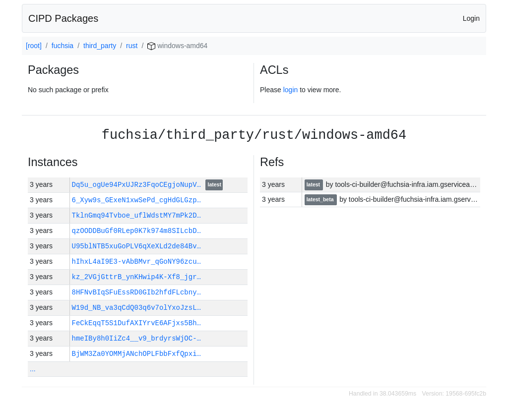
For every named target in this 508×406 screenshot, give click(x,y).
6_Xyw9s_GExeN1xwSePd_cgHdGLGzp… (136, 200)
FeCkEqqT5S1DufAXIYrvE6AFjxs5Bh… (136, 323)
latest (214, 185)
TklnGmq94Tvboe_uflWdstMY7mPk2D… (136, 215)
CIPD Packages (63, 18)
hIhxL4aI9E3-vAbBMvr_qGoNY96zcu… (136, 261)
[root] (34, 46)
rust (131, 46)
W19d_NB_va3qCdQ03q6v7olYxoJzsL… (136, 307)
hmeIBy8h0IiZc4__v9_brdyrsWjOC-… (136, 338)
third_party (99, 46)
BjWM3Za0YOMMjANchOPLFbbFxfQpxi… (136, 353)
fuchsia (62, 46)
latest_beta (321, 200)
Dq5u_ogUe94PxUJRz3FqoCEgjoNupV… (138, 184)
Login (471, 18)
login (290, 90)
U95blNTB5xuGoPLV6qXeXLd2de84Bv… (136, 246)
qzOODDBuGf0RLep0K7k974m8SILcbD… (136, 230)
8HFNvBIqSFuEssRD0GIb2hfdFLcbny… (136, 292)
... (33, 369)
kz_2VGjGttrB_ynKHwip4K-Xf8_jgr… (136, 277)
